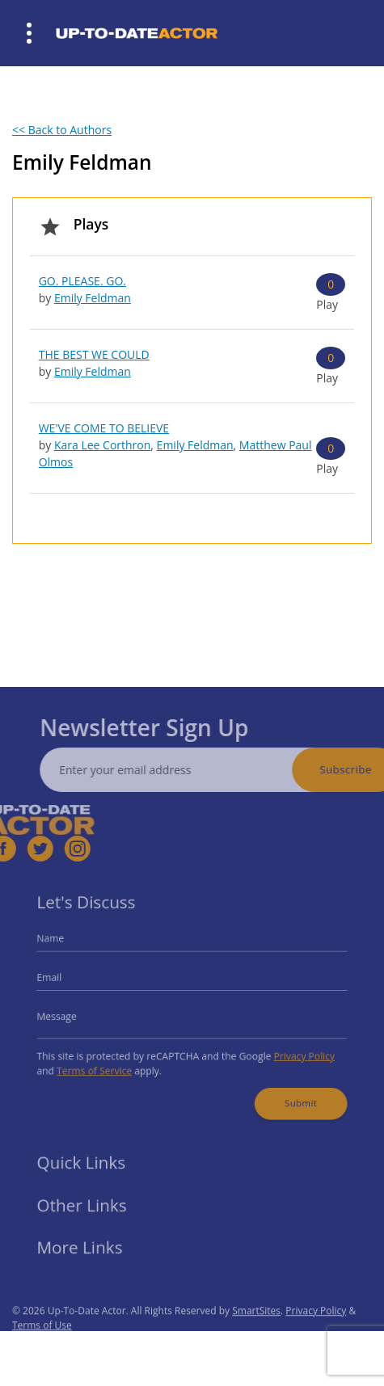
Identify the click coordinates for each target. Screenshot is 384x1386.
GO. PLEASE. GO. (82, 281)
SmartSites (256, 1327)
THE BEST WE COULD (94, 354)
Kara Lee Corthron (102, 445)
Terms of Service (104, 1065)
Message (69, 1015)
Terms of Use (42, 1342)
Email (63, 981)
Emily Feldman (92, 297)
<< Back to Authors (62, 129)
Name (64, 945)
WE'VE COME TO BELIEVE (104, 428)
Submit (290, 1093)
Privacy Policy (293, 1052)
